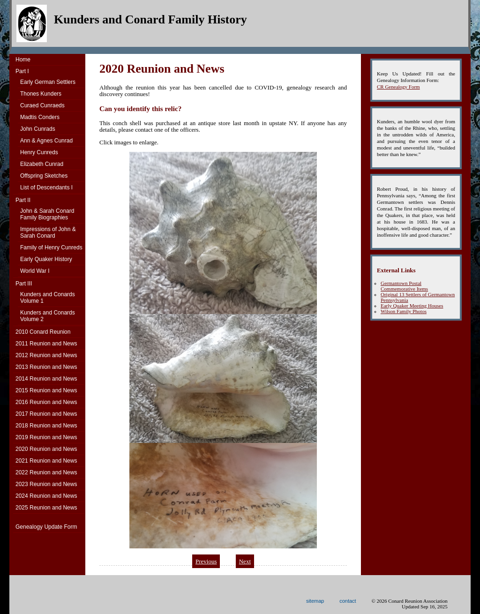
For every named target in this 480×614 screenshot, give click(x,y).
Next (245, 561)
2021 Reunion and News (46, 460)
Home (22, 59)
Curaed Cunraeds (42, 105)
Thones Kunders (40, 93)
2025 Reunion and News (46, 507)
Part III (23, 283)
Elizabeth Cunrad (41, 164)
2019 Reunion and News (46, 437)
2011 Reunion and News (46, 343)
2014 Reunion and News (46, 378)
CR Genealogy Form (398, 87)
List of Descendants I (46, 187)
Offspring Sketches (44, 175)
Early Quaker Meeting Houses (412, 305)
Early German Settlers (47, 82)
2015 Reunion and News (46, 390)
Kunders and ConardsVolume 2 (47, 315)
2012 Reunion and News (46, 355)
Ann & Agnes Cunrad (46, 140)
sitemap (315, 601)
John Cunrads (37, 129)
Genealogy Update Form (46, 527)
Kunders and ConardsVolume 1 (47, 297)
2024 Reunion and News (46, 496)
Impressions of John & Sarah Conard (48, 232)
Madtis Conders (40, 117)
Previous (206, 561)
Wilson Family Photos (404, 311)
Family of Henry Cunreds (51, 247)
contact (347, 601)
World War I (35, 271)
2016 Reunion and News (46, 402)
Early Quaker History (46, 259)
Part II (22, 200)
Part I (22, 71)
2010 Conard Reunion (42, 332)
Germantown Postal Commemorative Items (404, 286)
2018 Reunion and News (46, 425)
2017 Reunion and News (46, 414)
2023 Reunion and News (46, 484)
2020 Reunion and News (46, 449)
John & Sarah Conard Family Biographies (47, 214)
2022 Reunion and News (46, 472)
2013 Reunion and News (46, 367)
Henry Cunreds (39, 152)
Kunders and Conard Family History (150, 19)
